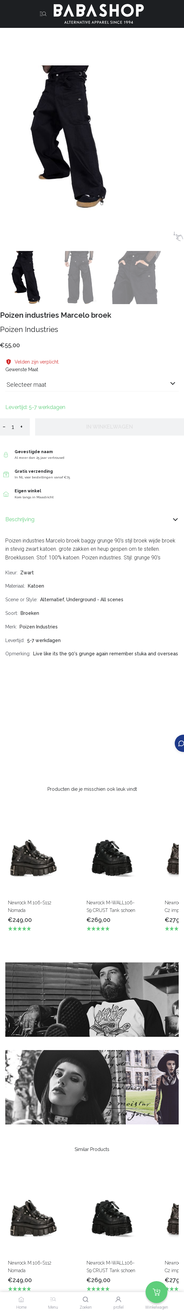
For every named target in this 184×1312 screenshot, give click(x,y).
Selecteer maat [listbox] (26, 384)
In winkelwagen (109, 427)
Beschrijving (92, 519)
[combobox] (92, 387)
